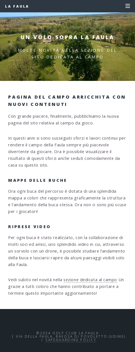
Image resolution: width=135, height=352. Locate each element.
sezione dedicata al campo (90, 279)
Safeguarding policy (70, 339)
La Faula (17, 6)
